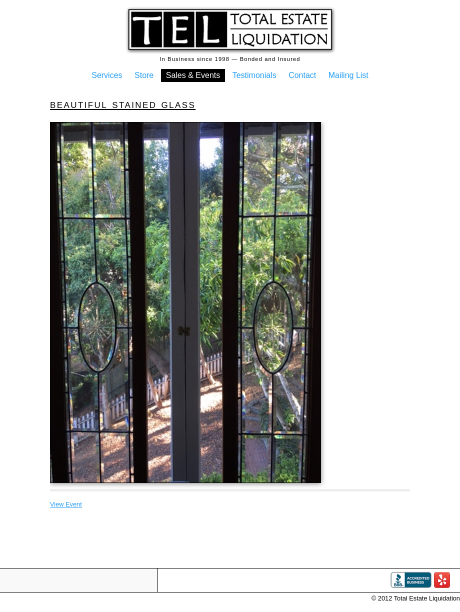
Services (107, 75)
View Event (66, 504)
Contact (302, 75)
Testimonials (254, 75)
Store (144, 75)
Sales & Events (193, 75)
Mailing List (348, 75)
